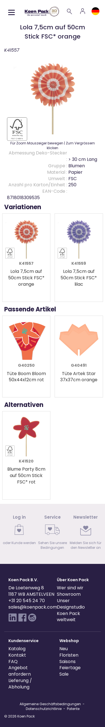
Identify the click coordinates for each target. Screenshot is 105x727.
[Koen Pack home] (41, 11)
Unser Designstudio (71, 603)
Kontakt (17, 655)
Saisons (67, 661)
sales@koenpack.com (32, 607)
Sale (64, 674)
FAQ (13, 661)
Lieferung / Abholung (20, 683)
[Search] (69, 11)
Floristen (68, 655)
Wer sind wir (70, 588)
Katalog (16, 648)
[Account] (82, 11)
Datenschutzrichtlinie (44, 708)
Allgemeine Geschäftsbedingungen (50, 704)
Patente (73, 708)
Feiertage (70, 667)
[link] (19, 532)
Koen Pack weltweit (68, 616)
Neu (63, 648)
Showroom (69, 594)
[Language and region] (95, 11)
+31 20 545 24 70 (26, 600)
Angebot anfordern (19, 670)
